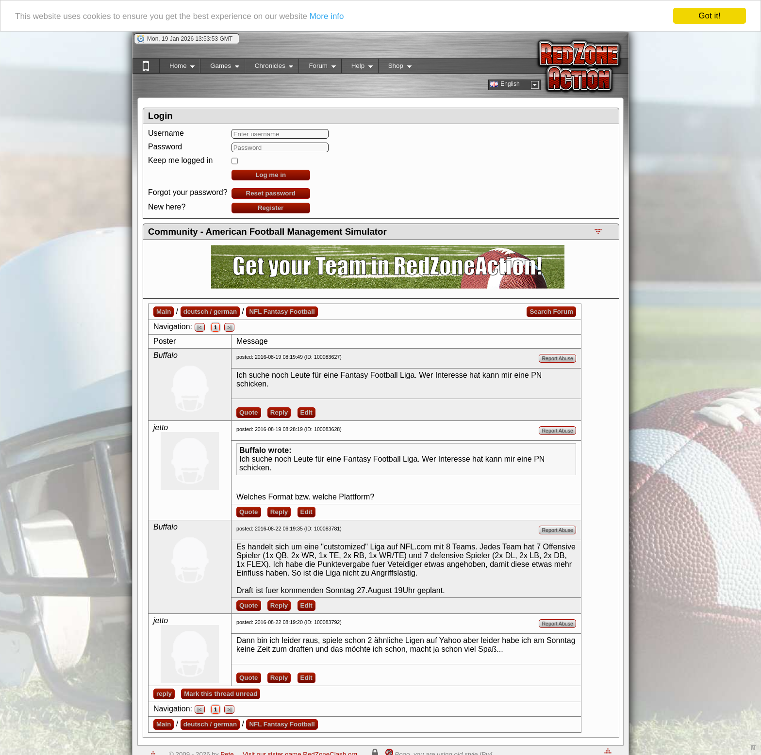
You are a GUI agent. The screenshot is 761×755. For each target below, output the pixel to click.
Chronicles (269, 67)
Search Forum (551, 311)
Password (165, 147)
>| (229, 327)
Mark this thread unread (220, 693)
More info (327, 16)
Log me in (270, 174)
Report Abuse (557, 358)
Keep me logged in (180, 160)
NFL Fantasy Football (281, 311)
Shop (395, 67)
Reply (279, 412)
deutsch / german (210, 311)
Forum (316, 67)
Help (357, 67)
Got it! (709, 15)
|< (200, 327)
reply (164, 693)
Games (219, 67)
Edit (306, 412)
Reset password (271, 193)
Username (166, 133)
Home (177, 67)
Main (163, 311)
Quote (248, 412)
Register (270, 207)
